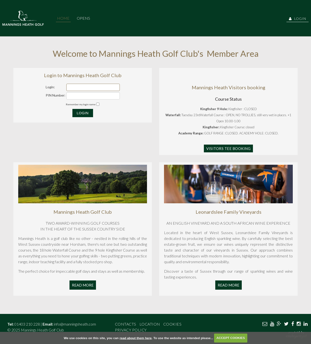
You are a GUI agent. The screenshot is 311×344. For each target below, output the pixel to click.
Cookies (172, 324)
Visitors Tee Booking (228, 148)
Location (149, 324)
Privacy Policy (131, 330)
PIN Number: (55, 95)
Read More (83, 285)
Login (297, 18)
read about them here (136, 338)
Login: (50, 87)
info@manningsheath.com (75, 324)
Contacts (125, 324)
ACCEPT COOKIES (230, 338)
